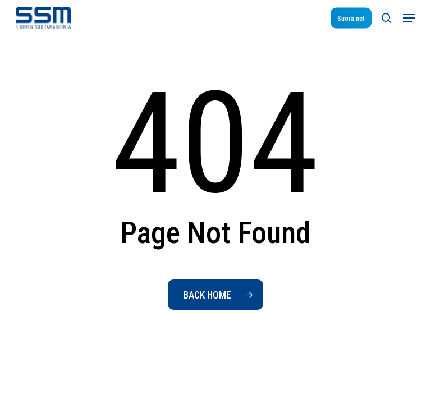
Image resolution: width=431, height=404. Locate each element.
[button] (409, 18)
